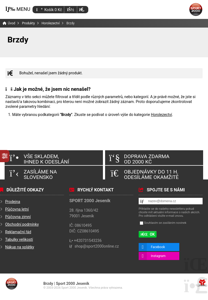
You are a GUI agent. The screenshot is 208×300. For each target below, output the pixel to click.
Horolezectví (51, 23)
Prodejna (12, 201)
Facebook (158, 247)
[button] (81, 9)
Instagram (158, 256)
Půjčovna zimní (18, 217)
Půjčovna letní (17, 209)
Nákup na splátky (19, 247)
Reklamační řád (18, 232)
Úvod (196, 9)
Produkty (28, 23)
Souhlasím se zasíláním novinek (165, 223)
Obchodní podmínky (22, 224)
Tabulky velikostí (19, 239)
